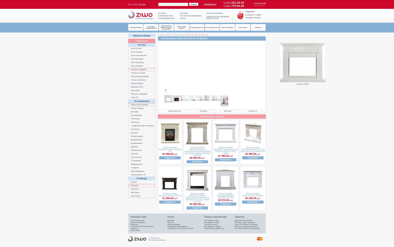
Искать (194, 4)
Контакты (162, 13)
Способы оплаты (210, 224)
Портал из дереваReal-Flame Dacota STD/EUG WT (170, 149)
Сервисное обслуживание (177, 226)
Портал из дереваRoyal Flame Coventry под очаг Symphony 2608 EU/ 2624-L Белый (225, 150)
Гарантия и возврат (214, 13)
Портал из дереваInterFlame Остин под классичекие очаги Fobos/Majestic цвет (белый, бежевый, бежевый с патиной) (197, 151)
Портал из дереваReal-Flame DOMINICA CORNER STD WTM (225, 195)
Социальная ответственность (142, 226)
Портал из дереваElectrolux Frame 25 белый (253, 194)
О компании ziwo (165, 16)
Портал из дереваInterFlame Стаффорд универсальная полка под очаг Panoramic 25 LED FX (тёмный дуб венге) (197, 197)
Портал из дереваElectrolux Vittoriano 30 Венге (170, 194)
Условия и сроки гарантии (245, 222)
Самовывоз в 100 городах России (180, 228)
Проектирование (173, 224)
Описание (203, 111)
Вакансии (134, 224)
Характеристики (174, 111)
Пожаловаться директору (214, 228)
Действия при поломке (243, 221)
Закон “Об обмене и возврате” (246, 224)
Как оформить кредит (212, 226)
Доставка (184, 13)
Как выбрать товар (211, 221)
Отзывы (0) (252, 111)
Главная (161, 35)
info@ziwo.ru (210, 4)
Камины (169, 35)
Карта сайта (135, 230)
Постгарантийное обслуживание (247, 228)
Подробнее (170, 158)
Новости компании (138, 222)
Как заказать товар (211, 222)
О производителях (166, 18)
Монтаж (170, 222)
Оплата (183, 18)
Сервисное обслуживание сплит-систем (217, 17)
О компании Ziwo (137, 221)
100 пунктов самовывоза (190, 16)
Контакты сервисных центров (246, 226)
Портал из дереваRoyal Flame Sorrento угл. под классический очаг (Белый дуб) (253, 149)
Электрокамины (179, 35)
